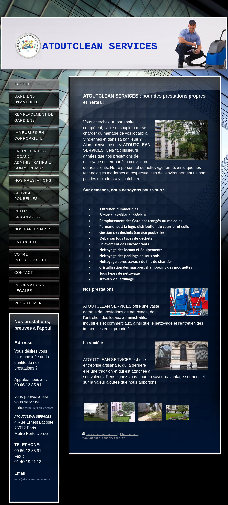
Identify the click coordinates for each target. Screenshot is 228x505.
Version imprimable (99, 434)
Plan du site (129, 434)
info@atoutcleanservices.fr (32, 479)
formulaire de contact (39, 408)
